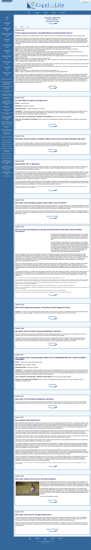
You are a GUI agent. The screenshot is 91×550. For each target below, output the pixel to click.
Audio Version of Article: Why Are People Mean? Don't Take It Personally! (7, 167)
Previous (22, 26)
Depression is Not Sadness (7, 110)
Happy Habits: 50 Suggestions (7, 98)
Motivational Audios (7, 142)
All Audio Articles (7, 176)
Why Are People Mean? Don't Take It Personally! (6, 87)
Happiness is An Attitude (7, 127)
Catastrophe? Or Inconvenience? (7, 133)
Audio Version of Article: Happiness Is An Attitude (7, 172)
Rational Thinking (7, 146)
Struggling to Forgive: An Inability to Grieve (7, 95)
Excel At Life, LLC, (47, 541)
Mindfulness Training (7, 144)
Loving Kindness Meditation (7, 151)
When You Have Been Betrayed (7, 91)
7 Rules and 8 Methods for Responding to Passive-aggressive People (6, 118)
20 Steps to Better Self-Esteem (6, 113)
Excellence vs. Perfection (6, 107)
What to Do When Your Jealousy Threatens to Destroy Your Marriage (6, 123)
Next (28, 26)
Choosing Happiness (7, 158)
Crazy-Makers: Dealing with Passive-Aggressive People (6, 83)
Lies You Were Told (6, 156)
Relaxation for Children (6, 148)
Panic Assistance (7, 139)
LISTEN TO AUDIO (52, 149)
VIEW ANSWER (52, 86)
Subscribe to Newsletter (7, 0)
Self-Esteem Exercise (7, 153)
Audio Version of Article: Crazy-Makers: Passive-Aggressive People (7, 162)
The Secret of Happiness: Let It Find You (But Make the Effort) (7, 102)
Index (16, 26)
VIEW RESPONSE (52, 316)
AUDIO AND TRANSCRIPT (52, 216)
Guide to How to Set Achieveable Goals (7, 130)
